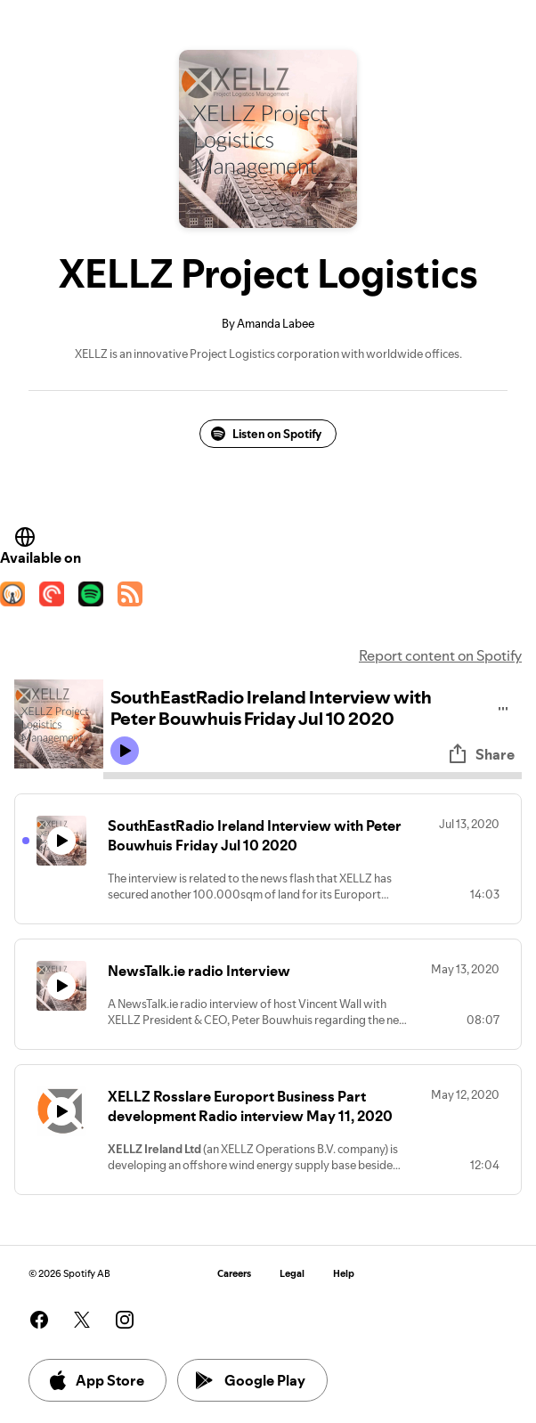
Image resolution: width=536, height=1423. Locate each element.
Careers (234, 1274)
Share (481, 754)
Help (343, 1274)
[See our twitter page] (82, 1319)
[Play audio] (503, 706)
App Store (95, 1380)
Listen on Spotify (266, 434)
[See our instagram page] (124, 1319)
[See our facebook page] (39, 1319)
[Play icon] (124, 750)
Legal (292, 1274)
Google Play (250, 1380)
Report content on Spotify (440, 655)
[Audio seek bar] (312, 775)
